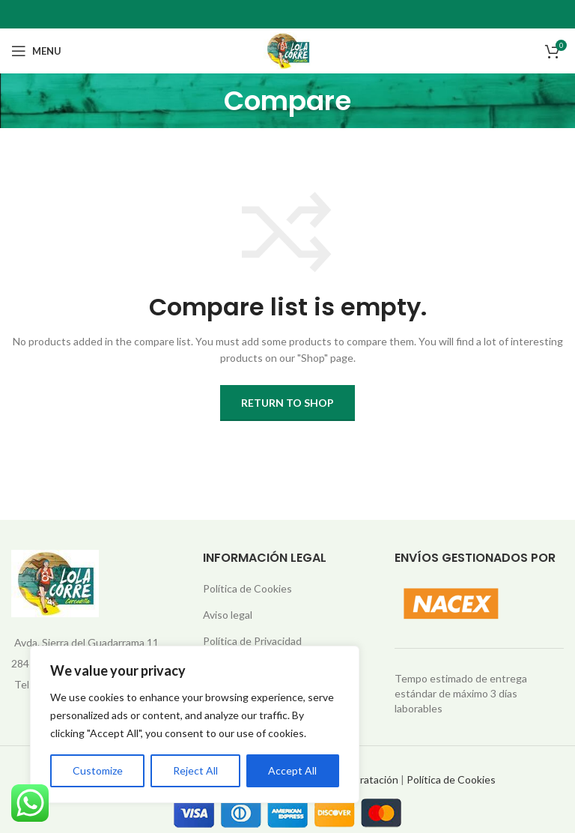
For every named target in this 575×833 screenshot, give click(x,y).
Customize (98, 770)
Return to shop (287, 402)
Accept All (292, 770)
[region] (194, 724)
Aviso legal (227, 614)
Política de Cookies (247, 588)
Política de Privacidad (252, 640)
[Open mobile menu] (36, 51)
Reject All (195, 770)
